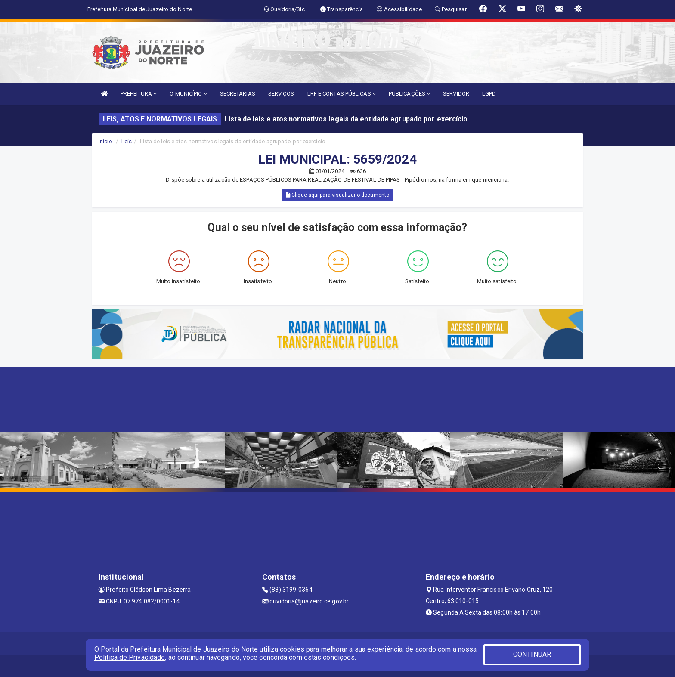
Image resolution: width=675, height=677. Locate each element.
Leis (126, 141)
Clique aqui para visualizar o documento (337, 195)
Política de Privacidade (129, 657)
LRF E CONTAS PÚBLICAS (341, 93)
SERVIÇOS (281, 93)
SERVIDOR (456, 93)
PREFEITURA (139, 93)
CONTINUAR (532, 654)
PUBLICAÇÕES (409, 93)
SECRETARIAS (237, 93)
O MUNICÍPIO (188, 93)
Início (105, 141)
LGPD (489, 93)
